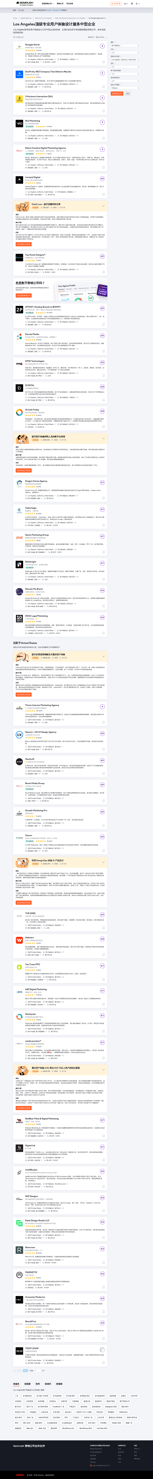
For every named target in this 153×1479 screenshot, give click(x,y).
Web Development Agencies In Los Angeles (70, 18)
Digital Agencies (26, 18)
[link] (60, 3)
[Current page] (37, 1370)
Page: (32, 1370)
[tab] (16, 1384)
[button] (126, 4)
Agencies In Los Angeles (43, 18)
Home (15, 18)
